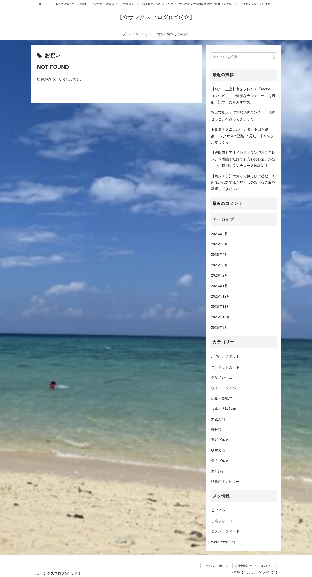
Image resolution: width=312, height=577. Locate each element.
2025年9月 (219, 328)
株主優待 (218, 450)
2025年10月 (220, 317)
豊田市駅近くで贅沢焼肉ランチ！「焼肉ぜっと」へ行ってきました (243, 116)
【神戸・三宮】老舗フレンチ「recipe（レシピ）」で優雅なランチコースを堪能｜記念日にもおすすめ (243, 95)
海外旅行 (218, 471)
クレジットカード (225, 367)
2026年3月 (219, 265)
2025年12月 (220, 296)
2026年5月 (219, 244)
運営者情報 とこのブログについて (256, 565)
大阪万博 (218, 419)
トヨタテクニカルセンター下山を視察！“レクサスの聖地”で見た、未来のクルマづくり (242, 135)
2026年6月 (219, 234)
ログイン (218, 511)
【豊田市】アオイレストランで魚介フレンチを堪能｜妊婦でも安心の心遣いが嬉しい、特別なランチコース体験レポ (243, 159)
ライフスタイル (223, 388)
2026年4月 (219, 255)
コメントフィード (225, 531)
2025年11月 (220, 307)
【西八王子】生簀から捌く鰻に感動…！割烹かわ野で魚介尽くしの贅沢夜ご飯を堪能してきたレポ (243, 182)
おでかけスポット (225, 357)
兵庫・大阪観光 (223, 409)
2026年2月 (219, 275)
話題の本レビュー (225, 482)
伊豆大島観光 (221, 398)
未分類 (216, 430)
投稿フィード (221, 521)
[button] (273, 57)
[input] (243, 56)
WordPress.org (223, 542)
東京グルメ (220, 440)
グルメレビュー (223, 377)
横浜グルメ (220, 461)
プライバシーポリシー (216, 565)
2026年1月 (219, 286)
